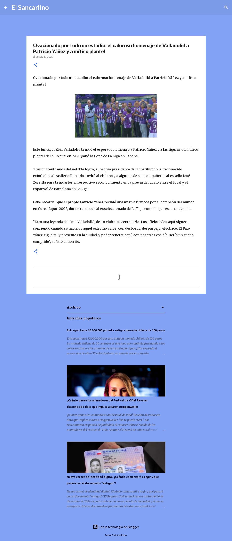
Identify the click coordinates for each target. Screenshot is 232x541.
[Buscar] (54, 7)
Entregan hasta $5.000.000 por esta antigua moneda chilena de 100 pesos (116, 330)
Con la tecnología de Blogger (116, 527)
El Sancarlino (30, 7)
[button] (35, 65)
